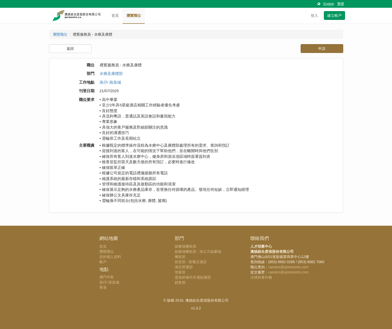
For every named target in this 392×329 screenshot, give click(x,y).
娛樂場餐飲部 (185, 246)
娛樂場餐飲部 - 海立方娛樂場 (198, 251)
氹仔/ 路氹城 (110, 82)
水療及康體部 (111, 73)
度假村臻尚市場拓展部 (193, 277)
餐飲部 (180, 257)
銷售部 (180, 282)
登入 (314, 15)
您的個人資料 (110, 257)
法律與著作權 (261, 277)
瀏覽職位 (133, 15)
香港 (103, 287)
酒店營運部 (184, 267)
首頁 (115, 15)
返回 (70, 48)
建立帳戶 (334, 15)
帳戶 (103, 262)
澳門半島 (106, 277)
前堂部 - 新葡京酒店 (191, 262)
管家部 (180, 272)
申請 (321, 48)
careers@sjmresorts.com (288, 267)
